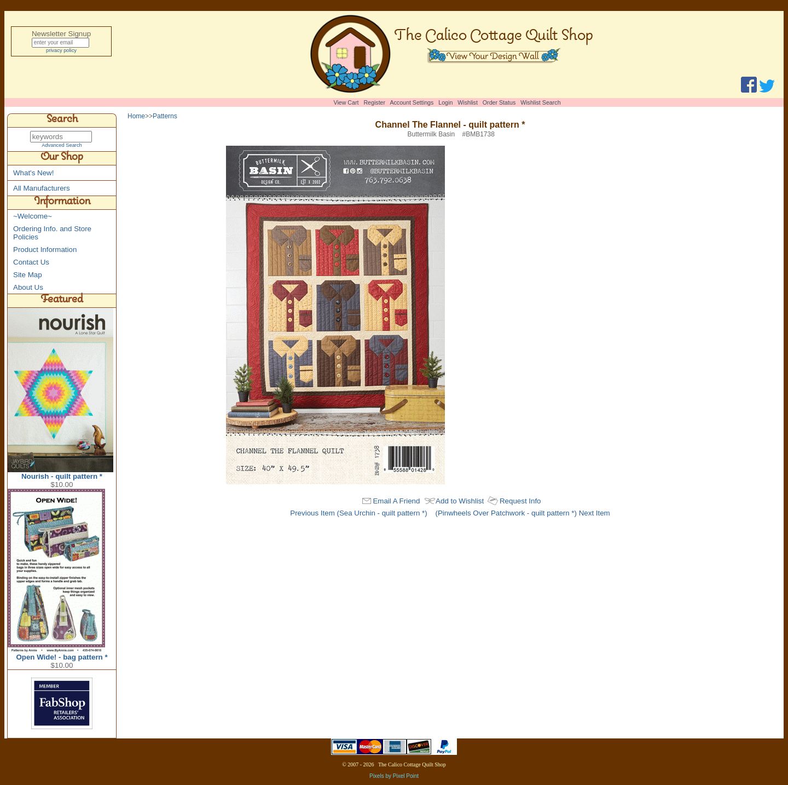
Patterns (165, 116)
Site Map (27, 275)
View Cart (346, 102)
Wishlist (467, 102)
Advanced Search (62, 145)
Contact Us (31, 263)
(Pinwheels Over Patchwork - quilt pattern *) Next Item (522, 513)
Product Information (45, 250)
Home (136, 116)
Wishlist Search (540, 102)
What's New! (33, 173)
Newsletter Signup (61, 34)
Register (374, 102)
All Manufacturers (41, 189)
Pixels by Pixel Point (394, 776)
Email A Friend (396, 501)
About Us (28, 288)
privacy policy (61, 52)
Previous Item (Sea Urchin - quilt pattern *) (358, 513)
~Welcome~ (32, 217)
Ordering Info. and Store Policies (52, 233)
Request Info (520, 501)
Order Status (499, 102)
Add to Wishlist (460, 501)
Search (62, 120)
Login (445, 102)
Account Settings (411, 102)
